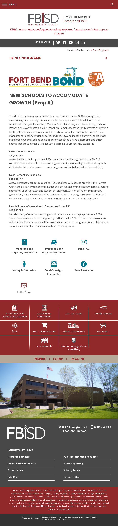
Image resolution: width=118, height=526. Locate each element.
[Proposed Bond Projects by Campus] (54, 247)
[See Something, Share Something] (74, 344)
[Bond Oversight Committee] (54, 269)
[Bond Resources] (84, 269)
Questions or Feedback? (50, 517)
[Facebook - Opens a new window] (65, 43)
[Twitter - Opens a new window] (59, 43)
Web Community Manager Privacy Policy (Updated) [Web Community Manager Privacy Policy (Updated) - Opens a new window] (78, 517)
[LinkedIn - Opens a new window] (83, 43)
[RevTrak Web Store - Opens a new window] (44, 327)
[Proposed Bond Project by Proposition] (24, 247)
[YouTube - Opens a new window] (71, 43)
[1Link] (14, 327)
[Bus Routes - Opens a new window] (103, 327)
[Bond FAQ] (84, 247)
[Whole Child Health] (74, 327)
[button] (9, 4)
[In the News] (24, 288)
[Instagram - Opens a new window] (77, 43)
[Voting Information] (24, 269)
